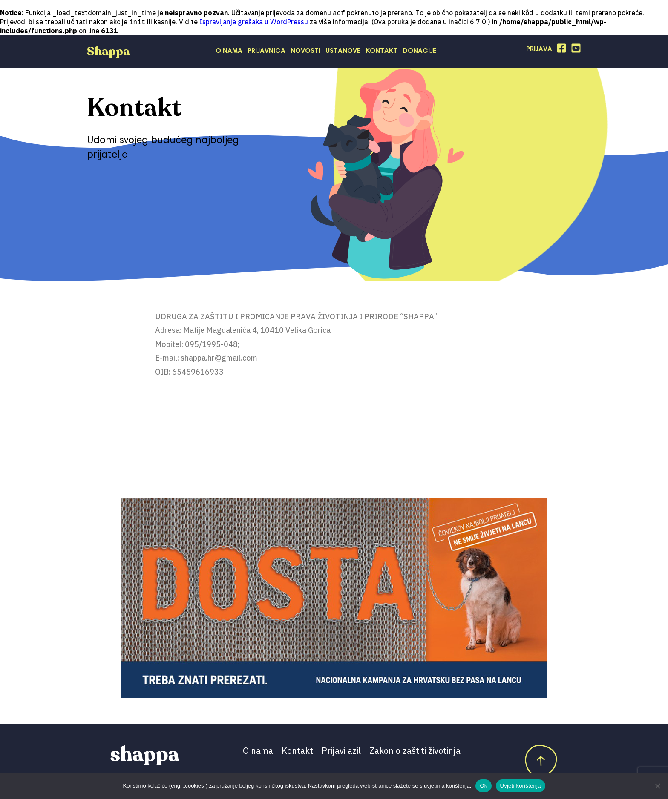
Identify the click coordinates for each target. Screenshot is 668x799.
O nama (229, 52)
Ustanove (342, 52)
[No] (657, 786)
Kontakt (381, 52)
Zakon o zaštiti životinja (415, 751)
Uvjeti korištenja (520, 785)
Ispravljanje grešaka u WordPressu (253, 22)
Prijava (539, 50)
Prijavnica (266, 52)
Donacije (419, 52)
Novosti (305, 52)
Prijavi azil (341, 751)
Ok (483, 785)
